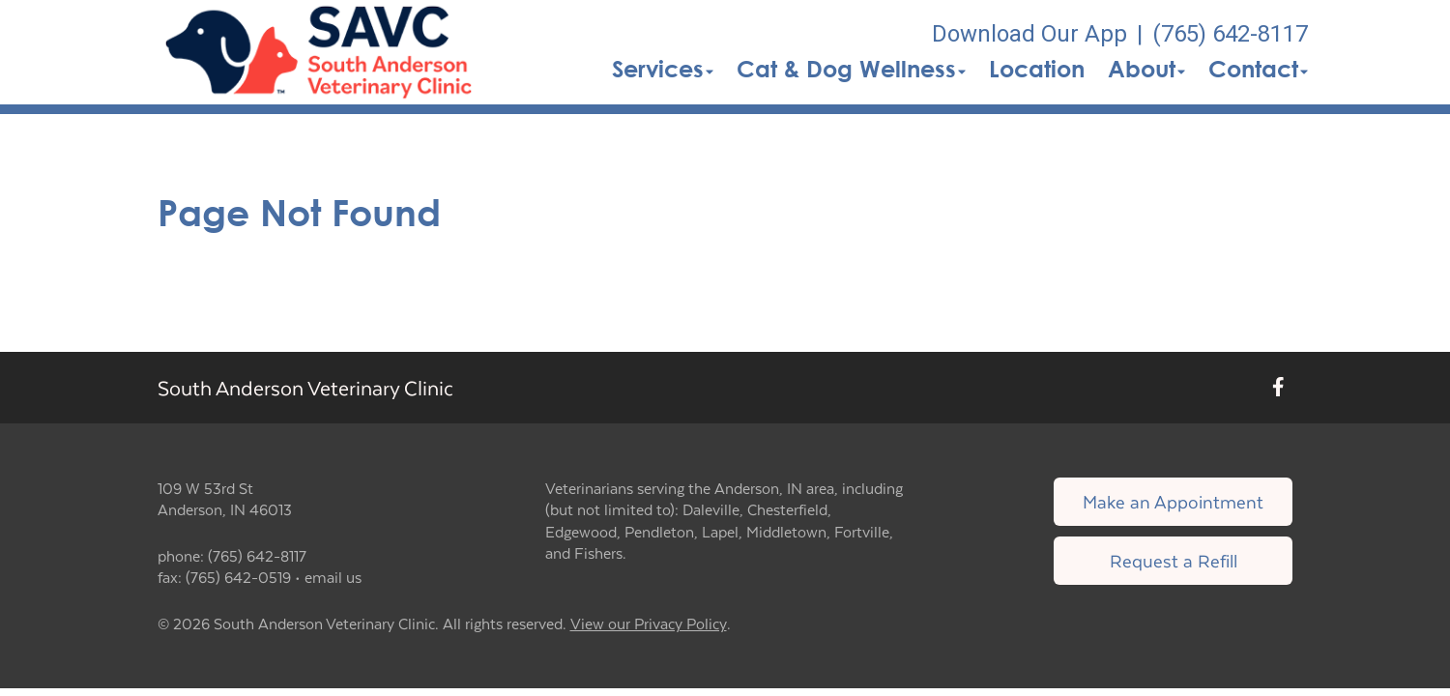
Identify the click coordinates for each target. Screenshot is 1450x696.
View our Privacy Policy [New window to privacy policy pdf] (648, 624)
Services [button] (662, 68)
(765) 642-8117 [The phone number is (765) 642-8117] (1230, 33)
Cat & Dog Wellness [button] (851, 68)
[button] (318, 52)
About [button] (1146, 68)
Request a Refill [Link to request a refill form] (1173, 560)
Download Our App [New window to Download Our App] (1029, 33)
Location (1037, 68)
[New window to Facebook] (1278, 387)
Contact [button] (1258, 68)
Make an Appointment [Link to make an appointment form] (1173, 501)
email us (333, 577)
